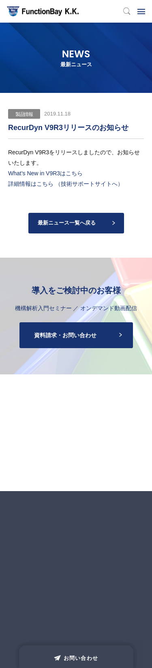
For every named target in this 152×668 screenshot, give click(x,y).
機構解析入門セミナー (43, 308)
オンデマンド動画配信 (108, 308)
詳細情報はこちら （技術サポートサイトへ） (65, 184)
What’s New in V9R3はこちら (45, 173)
